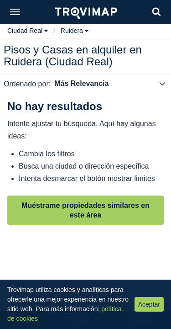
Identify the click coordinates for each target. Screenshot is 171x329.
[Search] (156, 11)
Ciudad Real (27, 30)
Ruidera (74, 30)
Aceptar (149, 304)
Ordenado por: (27, 84)
